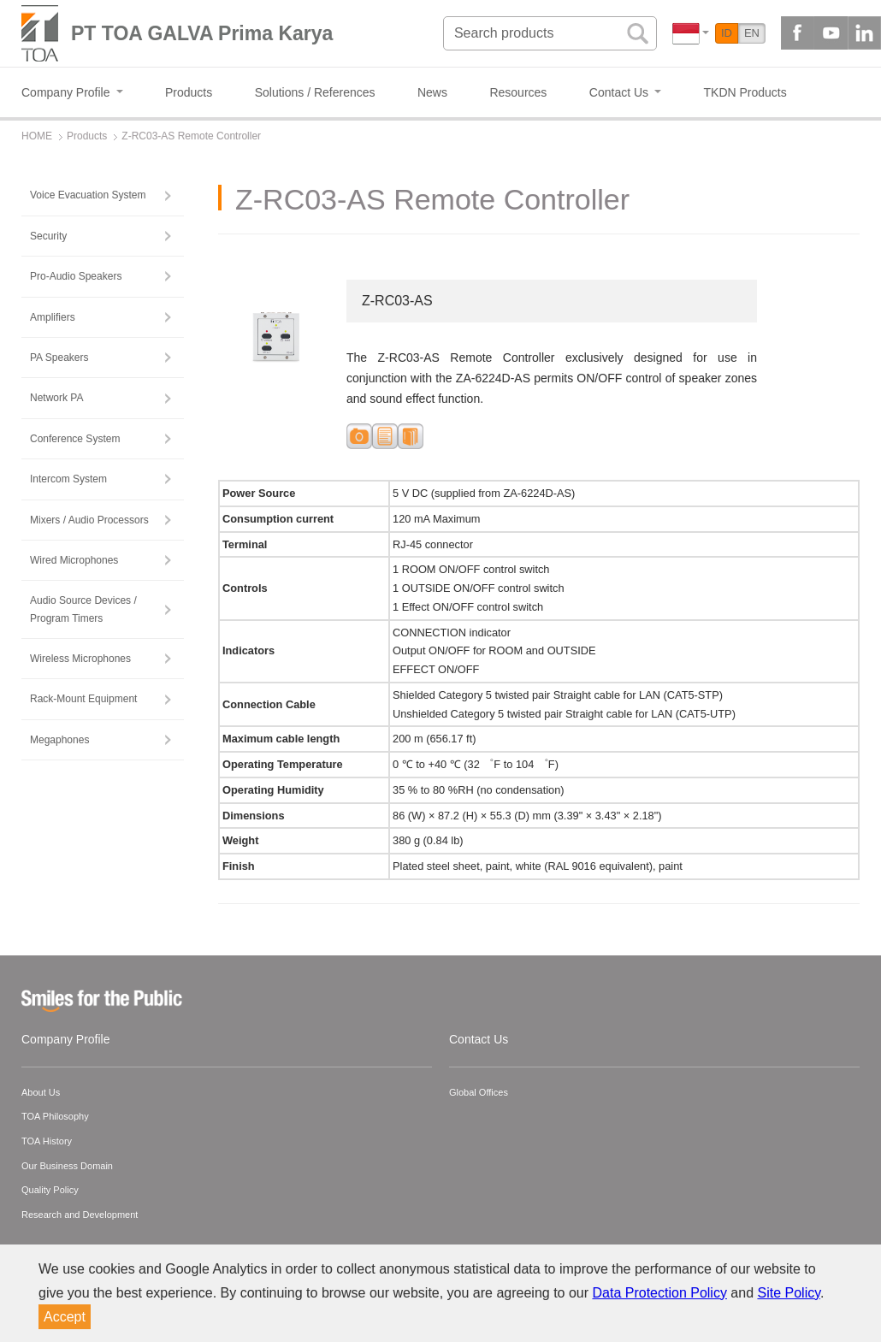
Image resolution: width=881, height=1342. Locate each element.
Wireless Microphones (80, 659)
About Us (40, 1092)
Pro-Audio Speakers (75, 276)
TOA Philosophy (55, 1116)
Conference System (75, 439)
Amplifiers (52, 317)
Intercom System (68, 479)
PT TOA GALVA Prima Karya (202, 33)
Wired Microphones (74, 560)
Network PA (56, 398)
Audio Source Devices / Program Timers (83, 609)
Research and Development (79, 1214)
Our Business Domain (67, 1166)
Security (48, 236)
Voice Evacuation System (87, 195)
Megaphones (59, 740)
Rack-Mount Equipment (83, 699)
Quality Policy (50, 1190)
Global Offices (478, 1092)
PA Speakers (59, 358)
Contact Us (478, 1039)
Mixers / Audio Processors (89, 520)
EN (752, 33)
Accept (65, 1316)
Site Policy (789, 1293)
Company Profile (65, 1039)
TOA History (46, 1141)
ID (726, 33)
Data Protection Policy (660, 1293)
